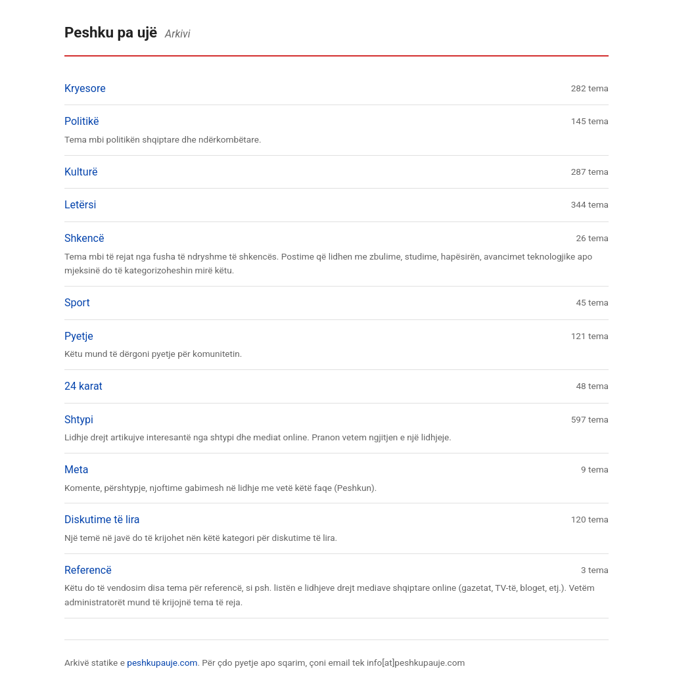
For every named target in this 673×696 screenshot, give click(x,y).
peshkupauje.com (162, 662)
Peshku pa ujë (110, 32)
